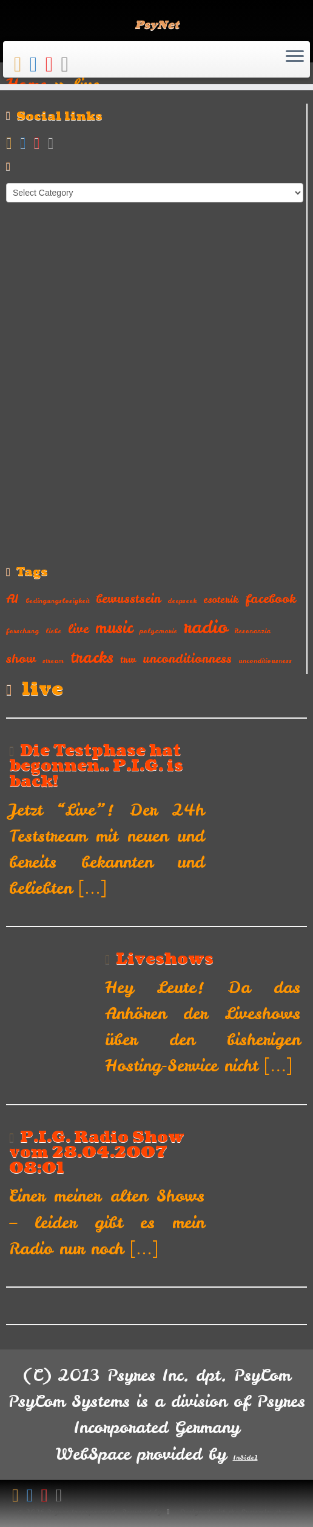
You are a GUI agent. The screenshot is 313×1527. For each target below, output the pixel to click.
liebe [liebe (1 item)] (53, 631)
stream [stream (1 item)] (53, 660)
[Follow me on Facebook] (37, 64)
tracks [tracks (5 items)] (91, 657)
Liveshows (165, 959)
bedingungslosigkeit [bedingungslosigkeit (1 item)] (57, 600)
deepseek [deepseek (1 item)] (182, 600)
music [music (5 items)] (114, 627)
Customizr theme (268, 1512)
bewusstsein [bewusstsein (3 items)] (128, 598)
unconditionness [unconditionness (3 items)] (187, 658)
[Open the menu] (295, 57)
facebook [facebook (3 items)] (270, 598)
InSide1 (245, 1457)
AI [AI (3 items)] (12, 598)
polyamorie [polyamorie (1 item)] (158, 631)
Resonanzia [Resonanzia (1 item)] (252, 631)
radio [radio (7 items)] (205, 627)
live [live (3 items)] (78, 628)
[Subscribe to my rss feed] (22, 64)
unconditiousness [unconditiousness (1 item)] (265, 660)
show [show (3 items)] (21, 658)
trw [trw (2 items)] (128, 659)
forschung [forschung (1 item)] (22, 631)
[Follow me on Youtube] (53, 64)
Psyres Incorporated (81, 1512)
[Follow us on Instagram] (68, 64)
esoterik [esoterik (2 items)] (220, 599)
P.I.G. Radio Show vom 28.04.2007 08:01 (96, 1152)
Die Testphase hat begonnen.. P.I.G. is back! (96, 766)
